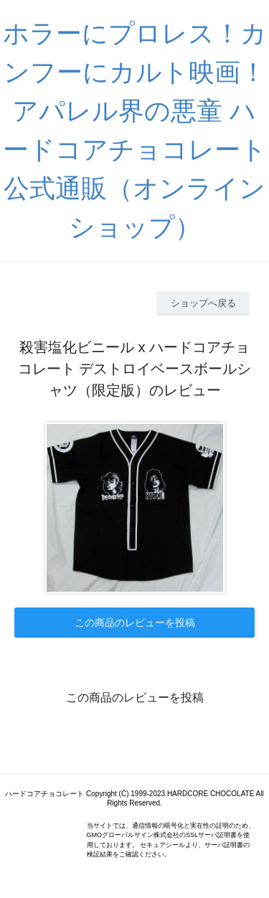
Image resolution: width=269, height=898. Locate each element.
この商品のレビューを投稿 (135, 622)
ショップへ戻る (203, 303)
